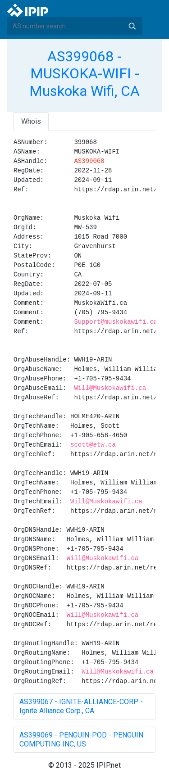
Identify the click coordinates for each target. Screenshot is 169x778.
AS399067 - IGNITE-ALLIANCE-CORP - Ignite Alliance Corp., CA (81, 706)
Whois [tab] (31, 121)
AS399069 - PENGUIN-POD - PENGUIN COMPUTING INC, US (81, 739)
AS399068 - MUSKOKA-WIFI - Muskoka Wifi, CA (84, 74)
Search (132, 26)
